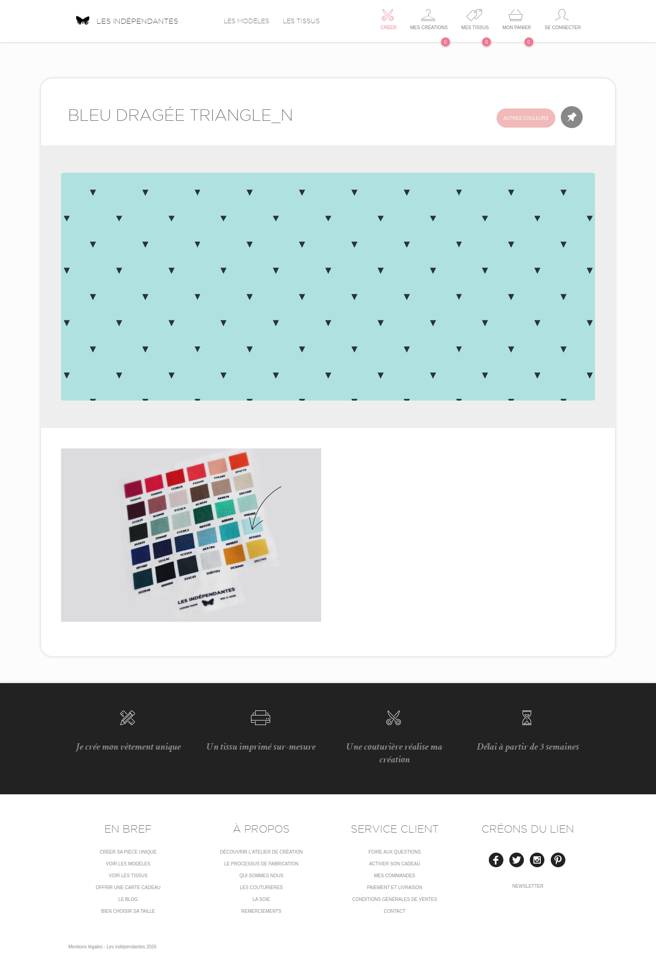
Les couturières (261, 887)
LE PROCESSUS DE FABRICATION (261, 863)
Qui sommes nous (261, 875)
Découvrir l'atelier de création (261, 851)
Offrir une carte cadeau (128, 887)
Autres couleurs (525, 118)
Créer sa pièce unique (128, 851)
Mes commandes (394, 875)
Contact (394, 911)
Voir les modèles (128, 863)
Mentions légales (85, 946)
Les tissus (301, 21)
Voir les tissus (128, 875)
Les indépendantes (126, 18)
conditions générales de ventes (394, 899)
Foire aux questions (395, 851)
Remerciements (261, 911)
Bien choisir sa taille (128, 911)
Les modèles (246, 21)
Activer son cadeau (394, 863)
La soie (261, 899)
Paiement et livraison (394, 887)
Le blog (128, 899)
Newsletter (527, 886)
